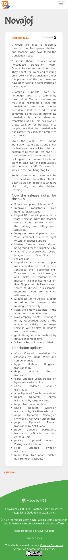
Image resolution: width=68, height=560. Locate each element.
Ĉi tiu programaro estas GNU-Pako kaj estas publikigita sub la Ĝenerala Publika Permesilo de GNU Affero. (34, 521)
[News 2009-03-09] (55, 37)
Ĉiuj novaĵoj (9, 472)
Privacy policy (34, 538)
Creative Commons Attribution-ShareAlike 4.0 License (38, 547)
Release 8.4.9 (20, 38)
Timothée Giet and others (46, 509)
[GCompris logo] (7, 4)
